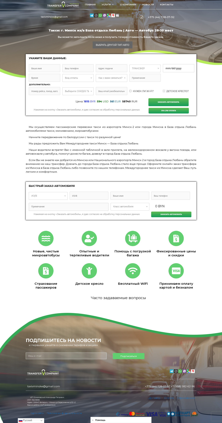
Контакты (166, 4)
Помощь (100, 420)
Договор (154, 397)
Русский (25, 420)
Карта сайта (36, 413)
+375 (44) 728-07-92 (161, 17)
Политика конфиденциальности (64, 413)
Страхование (186, 397)
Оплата (169, 397)
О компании (128, 4)
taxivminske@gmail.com (54, 16)
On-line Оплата (168, 110)
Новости (148, 4)
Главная (90, 4)
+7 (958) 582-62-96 (183, 386)
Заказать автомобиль (168, 102)
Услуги (109, 4)
